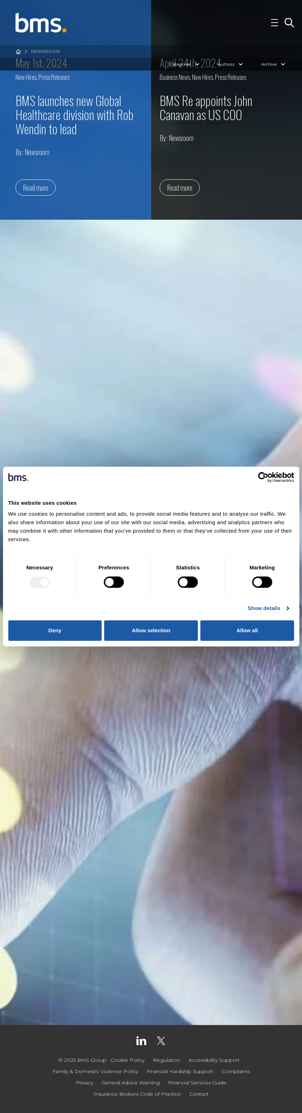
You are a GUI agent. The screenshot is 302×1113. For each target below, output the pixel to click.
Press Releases (53, 77)
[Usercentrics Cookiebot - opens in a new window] (263, 477)
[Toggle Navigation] (274, 22)
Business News (175, 77)
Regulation (166, 1060)
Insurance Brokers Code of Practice (137, 1094)
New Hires (26, 77)
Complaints (236, 1071)
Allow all (247, 630)
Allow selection (151, 630)
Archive (273, 64)
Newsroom (37, 152)
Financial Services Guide (197, 1082)
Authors (231, 64)
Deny (54, 630)
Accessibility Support (214, 1060)
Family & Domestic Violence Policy (95, 1071)
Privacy (84, 1082)
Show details (264, 608)
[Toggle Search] (289, 22)
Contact (199, 1094)
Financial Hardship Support (180, 1071)
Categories (185, 64)
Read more (35, 187)
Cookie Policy (127, 1060)
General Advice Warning (130, 1082)
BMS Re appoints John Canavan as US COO (206, 107)
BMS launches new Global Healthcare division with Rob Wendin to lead (75, 114)
